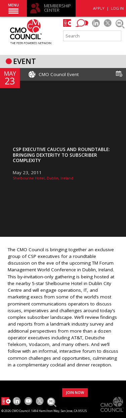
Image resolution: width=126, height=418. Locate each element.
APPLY (98, 8)
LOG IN (117, 8)
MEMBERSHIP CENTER (57, 8)
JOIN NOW (75, 392)
